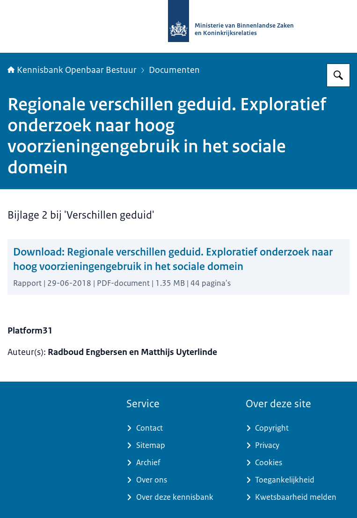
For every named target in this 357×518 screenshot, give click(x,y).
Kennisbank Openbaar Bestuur (72, 70)
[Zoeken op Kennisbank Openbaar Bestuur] (338, 75)
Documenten (174, 70)
